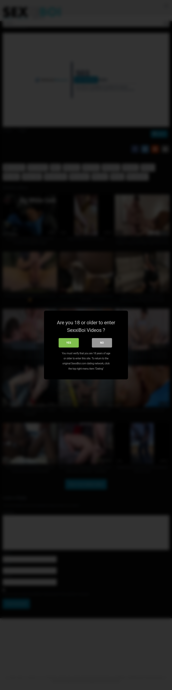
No (102, 342)
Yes (68, 342)
